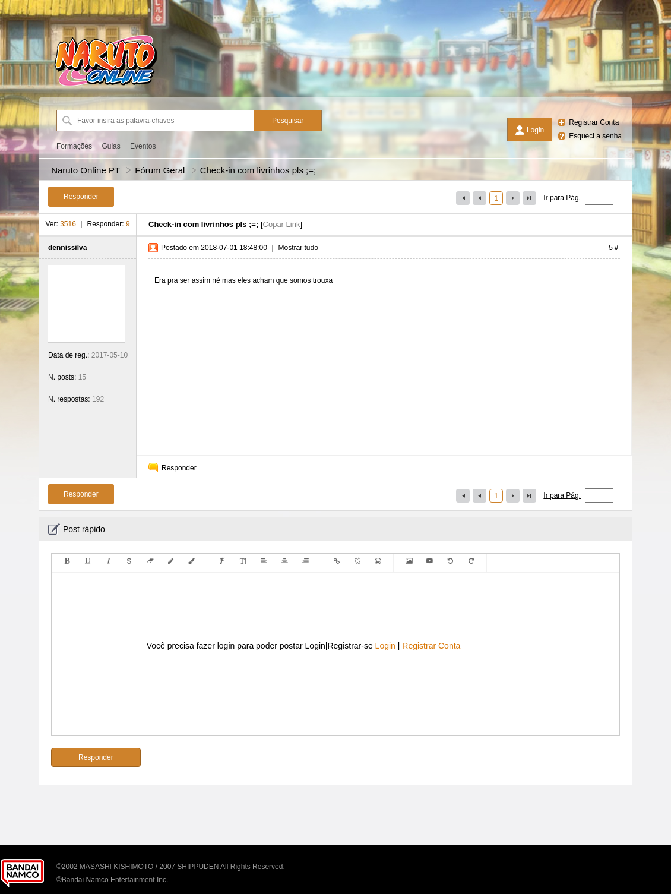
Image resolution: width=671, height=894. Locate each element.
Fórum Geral (160, 170)
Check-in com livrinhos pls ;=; (258, 170)
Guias (111, 146)
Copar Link (281, 224)
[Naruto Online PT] (105, 86)
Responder (179, 468)
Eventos (143, 146)
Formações (74, 146)
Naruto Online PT (85, 170)
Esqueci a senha (595, 136)
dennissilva (67, 248)
